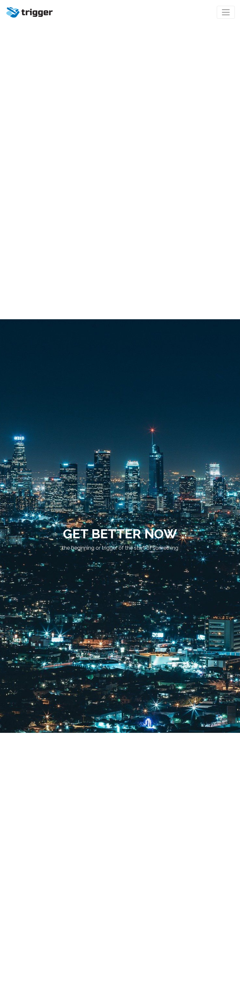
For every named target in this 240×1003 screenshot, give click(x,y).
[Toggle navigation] (226, 12)
